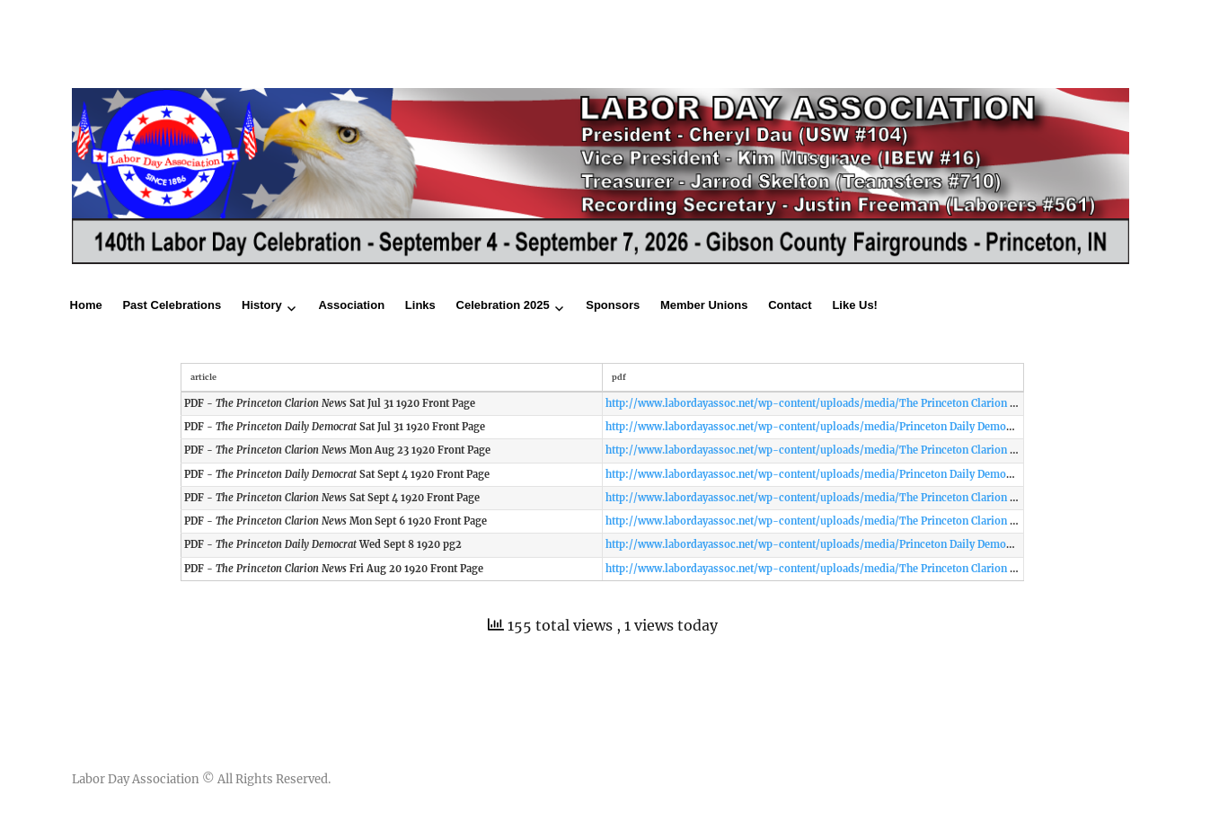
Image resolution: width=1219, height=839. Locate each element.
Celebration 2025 (503, 305)
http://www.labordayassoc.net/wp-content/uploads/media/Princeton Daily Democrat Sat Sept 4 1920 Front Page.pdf (891, 474)
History (262, 305)
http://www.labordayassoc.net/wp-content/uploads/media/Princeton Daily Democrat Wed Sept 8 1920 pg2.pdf (877, 544)
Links (420, 305)
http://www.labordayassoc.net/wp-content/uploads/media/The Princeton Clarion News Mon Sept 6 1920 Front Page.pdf (900, 521)
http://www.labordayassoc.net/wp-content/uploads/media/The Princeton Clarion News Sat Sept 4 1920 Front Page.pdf (896, 497)
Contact (789, 305)
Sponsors (613, 305)
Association (351, 305)
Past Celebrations (171, 305)
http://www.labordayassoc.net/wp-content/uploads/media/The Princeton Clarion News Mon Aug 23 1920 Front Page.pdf (902, 450)
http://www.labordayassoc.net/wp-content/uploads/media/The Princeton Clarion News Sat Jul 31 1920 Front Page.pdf (894, 403)
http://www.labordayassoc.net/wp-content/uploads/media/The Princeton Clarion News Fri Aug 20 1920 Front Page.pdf (898, 568)
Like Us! (855, 305)
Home (86, 305)
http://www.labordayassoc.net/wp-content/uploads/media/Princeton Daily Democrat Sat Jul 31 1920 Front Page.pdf (888, 426)
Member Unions (704, 305)
